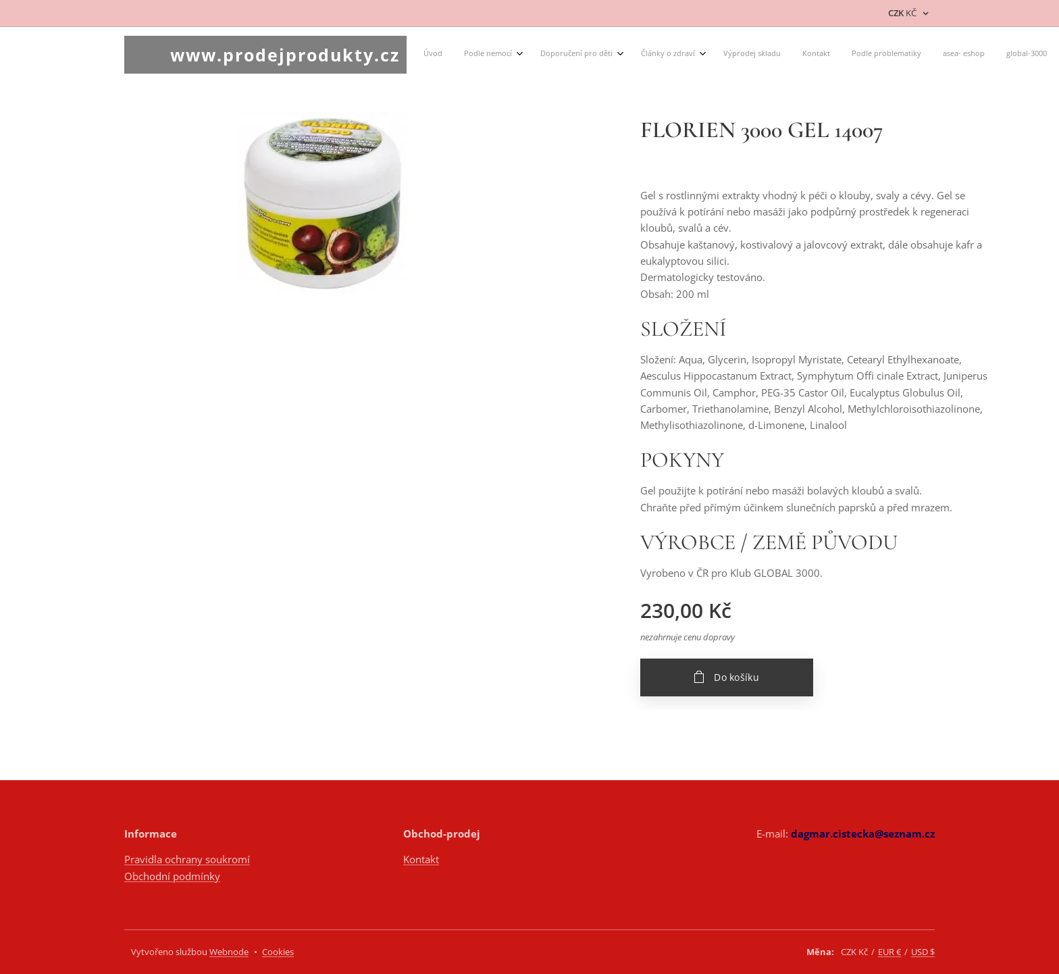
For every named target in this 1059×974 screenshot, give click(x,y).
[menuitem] (490, 55)
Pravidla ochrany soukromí (187, 859)
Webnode (229, 952)
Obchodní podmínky (172, 876)
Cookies (278, 952)
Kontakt (421, 859)
